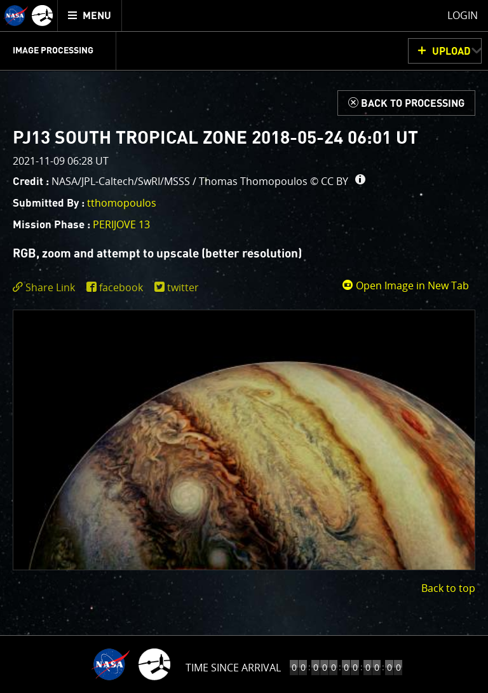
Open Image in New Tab (405, 285)
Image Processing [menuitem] (53, 50)
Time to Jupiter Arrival (233, 667)
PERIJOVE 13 (121, 224)
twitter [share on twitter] (183, 287)
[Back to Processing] (406, 103)
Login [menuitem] (462, 15)
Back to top (448, 588)
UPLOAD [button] (451, 51)
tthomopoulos (121, 203)
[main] (244, 346)
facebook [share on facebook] (121, 287)
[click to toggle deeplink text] (46, 287)
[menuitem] (90, 15)
